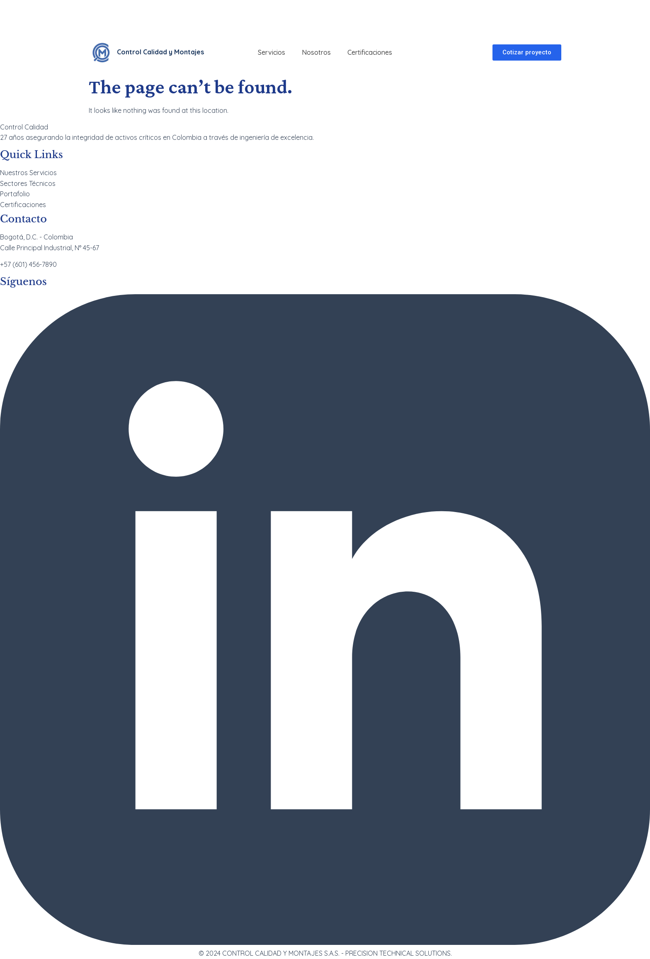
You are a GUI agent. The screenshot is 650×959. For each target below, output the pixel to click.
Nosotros (316, 52)
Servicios (271, 52)
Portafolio (15, 194)
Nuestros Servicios (28, 172)
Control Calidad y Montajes (160, 52)
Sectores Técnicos (28, 183)
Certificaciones (369, 52)
